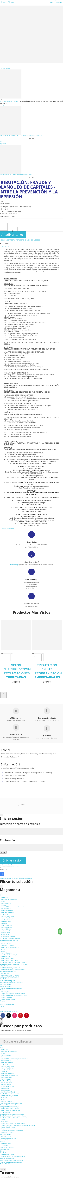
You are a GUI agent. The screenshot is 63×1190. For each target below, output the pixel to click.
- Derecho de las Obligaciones (8, 899)
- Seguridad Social (5, 934)
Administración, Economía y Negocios (11, 1162)
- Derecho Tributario (6, 944)
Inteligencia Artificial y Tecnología (9, 1107)
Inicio (1, 1048)
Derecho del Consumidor (7, 1155)
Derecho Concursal (5, 1153)
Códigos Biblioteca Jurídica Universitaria (11, 1131)
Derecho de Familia (5, 1143)
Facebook (2, 1015)
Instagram (14, 1015)
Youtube (20, 1015)
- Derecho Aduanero (6, 942)
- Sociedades (3, 949)
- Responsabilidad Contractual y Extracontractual (14, 907)
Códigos (2, 1120)
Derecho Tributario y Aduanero (9, 1075)
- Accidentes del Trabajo (7, 931)
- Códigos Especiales (6, 997)
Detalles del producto (8, 528)
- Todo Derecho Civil (5, 909)
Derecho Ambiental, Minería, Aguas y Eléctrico (13, 1116)
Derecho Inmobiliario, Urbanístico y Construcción (14, 1118)
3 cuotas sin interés (31, 604)
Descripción (5, 246)
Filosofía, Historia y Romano (8, 1138)
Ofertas (2, 1151)
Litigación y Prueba (5, 1136)
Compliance (3, 1072)
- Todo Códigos (4, 992)
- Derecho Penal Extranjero (7, 918)
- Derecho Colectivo (5, 929)
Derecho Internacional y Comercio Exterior (12, 1114)
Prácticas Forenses (5, 1134)
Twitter (8, 1015)
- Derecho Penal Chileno (7, 916)
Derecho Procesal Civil (6, 1062)
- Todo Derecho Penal (6, 920)
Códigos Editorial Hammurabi (8, 1164)
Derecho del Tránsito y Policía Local (10, 1110)
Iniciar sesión (13, 860)
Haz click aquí (14, 564)
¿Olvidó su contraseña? (6, 865)
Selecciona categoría (6, 1046)
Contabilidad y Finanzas (7, 1132)
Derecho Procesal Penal (6, 1073)
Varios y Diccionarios (6, 1140)
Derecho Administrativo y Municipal (10, 1094)
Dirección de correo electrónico (20, 824)
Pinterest (26, 1015)
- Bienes (2, 901)
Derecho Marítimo (5, 1112)
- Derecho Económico (6, 953)
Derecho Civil (3, 1049)
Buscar (3, 1169)
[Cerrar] (1, 815)
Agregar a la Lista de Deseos (28, 239)
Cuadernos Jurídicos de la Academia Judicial (12, 1156)
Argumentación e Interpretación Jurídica (11, 1160)
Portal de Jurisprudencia (7, 1147)
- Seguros (2, 951)
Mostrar (3, 852)
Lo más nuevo (4, 1145)
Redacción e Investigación (7, 1158)
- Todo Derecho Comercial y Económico (11, 955)
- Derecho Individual (6, 927)
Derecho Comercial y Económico (9, 1096)
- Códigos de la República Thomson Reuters (12, 993)
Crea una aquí (15, 867)
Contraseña (7, 840)
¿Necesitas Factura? (31, 562)
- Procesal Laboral (5, 933)
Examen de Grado (5, 1149)
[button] (3, 695)
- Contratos (3, 905)
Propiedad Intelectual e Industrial (9, 1105)
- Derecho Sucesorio (6, 903)
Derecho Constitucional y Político (9, 1108)
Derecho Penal (4, 1064)
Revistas (2, 1142)
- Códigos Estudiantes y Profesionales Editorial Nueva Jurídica (17, 1125)
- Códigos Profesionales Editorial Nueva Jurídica (13, 995)
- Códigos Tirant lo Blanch (7, 999)
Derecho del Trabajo (6, 1081)
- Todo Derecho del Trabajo (7, 936)
